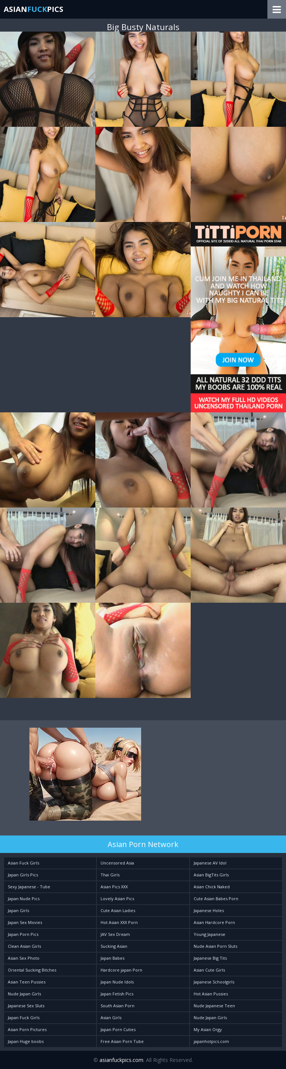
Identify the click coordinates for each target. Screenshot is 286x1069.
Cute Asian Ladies (118, 910)
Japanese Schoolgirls (214, 982)
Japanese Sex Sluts (26, 1005)
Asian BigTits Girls (211, 875)
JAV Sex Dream (115, 934)
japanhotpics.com (211, 1041)
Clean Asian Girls (24, 946)
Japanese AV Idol (210, 863)
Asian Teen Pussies (26, 982)
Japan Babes (112, 958)
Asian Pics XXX (114, 886)
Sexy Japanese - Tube (29, 886)
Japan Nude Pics (23, 898)
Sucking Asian (114, 946)
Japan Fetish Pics (117, 993)
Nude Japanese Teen (214, 1005)
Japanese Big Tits (210, 958)
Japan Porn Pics (23, 934)
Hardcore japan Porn (121, 970)
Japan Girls (18, 910)
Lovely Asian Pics (117, 898)
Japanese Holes (209, 910)
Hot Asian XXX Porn (119, 922)
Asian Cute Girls (209, 970)
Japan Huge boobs (26, 1041)
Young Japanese (209, 934)
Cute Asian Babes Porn (216, 898)
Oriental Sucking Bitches (32, 970)
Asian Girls (111, 1017)
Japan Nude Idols (117, 982)
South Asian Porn (117, 1005)
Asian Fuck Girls (23, 863)
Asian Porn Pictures (27, 1029)
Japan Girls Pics (23, 875)
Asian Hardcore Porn (214, 922)
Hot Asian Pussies (211, 993)
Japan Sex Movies (25, 922)
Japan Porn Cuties (118, 1029)
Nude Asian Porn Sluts (215, 946)
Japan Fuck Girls (23, 1017)
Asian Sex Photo (23, 958)
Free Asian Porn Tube (122, 1041)
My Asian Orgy (208, 1029)
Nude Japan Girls (24, 993)
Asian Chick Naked (212, 886)
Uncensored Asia (117, 863)
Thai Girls (110, 875)
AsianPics (33, 9)
